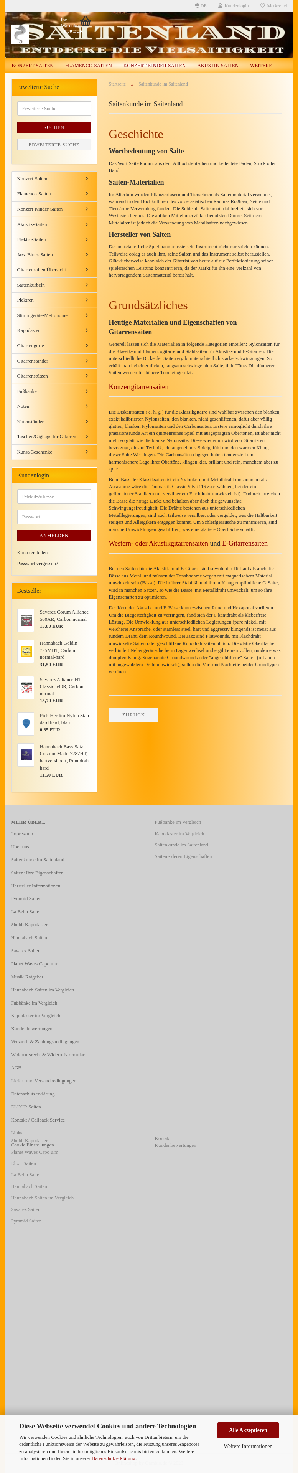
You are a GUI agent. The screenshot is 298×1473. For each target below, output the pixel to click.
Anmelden (54, 535)
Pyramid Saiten (26, 898)
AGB (16, 1068)
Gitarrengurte (30, 345)
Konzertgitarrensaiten (139, 387)
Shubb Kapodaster (29, 924)
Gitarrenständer (32, 361)
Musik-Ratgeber (27, 977)
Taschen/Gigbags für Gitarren (46, 436)
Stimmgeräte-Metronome (42, 315)
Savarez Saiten (26, 950)
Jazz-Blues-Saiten (35, 254)
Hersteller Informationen (36, 886)
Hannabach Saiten (29, 937)
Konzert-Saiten (33, 65)
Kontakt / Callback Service (38, 1120)
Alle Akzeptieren (248, 1430)
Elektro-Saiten (31, 239)
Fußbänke (27, 391)
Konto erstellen (32, 552)
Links (17, 1132)
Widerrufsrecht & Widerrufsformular (48, 1054)
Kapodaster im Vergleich (36, 1015)
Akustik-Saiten (218, 65)
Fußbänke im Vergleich (34, 1003)
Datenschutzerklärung (113, 1458)
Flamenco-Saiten (88, 65)
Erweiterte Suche (54, 144)
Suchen (54, 127)
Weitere (261, 65)
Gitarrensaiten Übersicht (41, 269)
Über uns (20, 846)
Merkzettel (273, 5)
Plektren (25, 300)
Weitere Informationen (248, 1446)
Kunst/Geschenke (35, 452)
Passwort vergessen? (37, 563)
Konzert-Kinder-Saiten (154, 65)
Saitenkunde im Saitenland (37, 860)
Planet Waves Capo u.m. (35, 964)
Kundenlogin (233, 5)
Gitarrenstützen (32, 376)
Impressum (22, 833)
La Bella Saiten (26, 911)
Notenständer (30, 421)
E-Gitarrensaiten (245, 543)
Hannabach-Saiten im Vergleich (42, 990)
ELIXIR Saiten (26, 1107)
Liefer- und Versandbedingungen (44, 1081)
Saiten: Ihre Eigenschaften (37, 873)
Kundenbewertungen (32, 1028)
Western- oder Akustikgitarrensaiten (158, 543)
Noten (23, 406)
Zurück (133, 715)
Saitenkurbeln (31, 285)
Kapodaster (28, 330)
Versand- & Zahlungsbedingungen (45, 1041)
